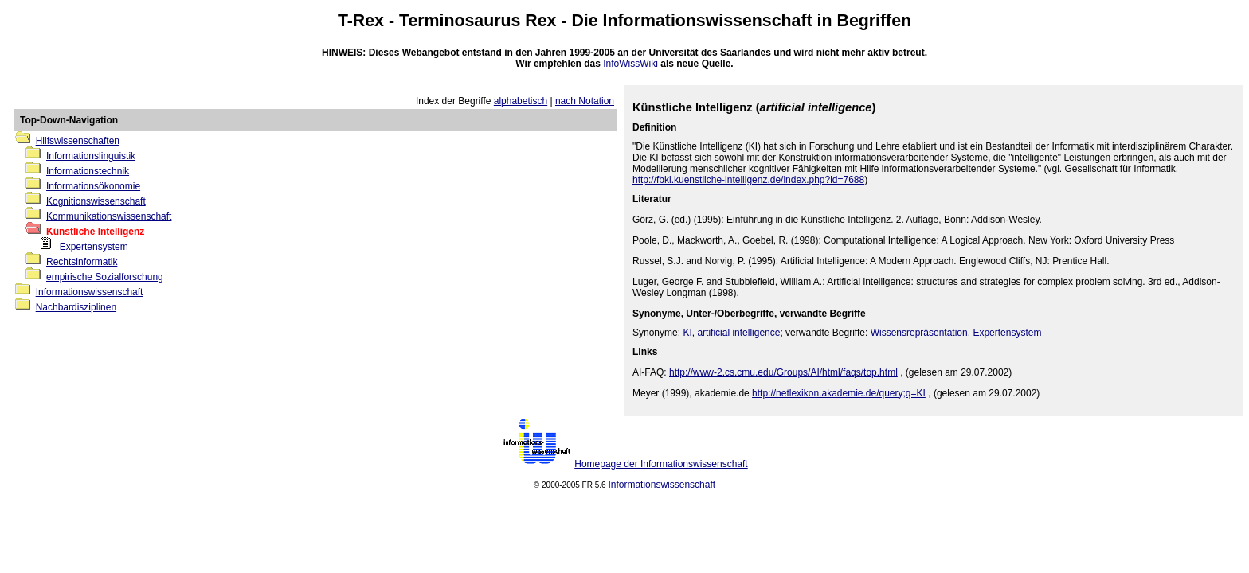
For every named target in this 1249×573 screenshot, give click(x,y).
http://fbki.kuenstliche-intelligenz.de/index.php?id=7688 (748, 179)
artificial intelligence (738, 332)
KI (687, 332)
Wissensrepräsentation (919, 332)
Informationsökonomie (93, 186)
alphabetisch (520, 101)
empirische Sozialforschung (104, 277)
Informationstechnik (87, 171)
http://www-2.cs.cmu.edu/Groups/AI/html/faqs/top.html (783, 372)
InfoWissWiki (630, 63)
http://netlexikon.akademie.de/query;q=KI (839, 393)
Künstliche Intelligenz (95, 231)
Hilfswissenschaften (77, 140)
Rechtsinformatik (81, 261)
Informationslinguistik (90, 156)
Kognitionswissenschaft (96, 201)
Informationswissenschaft (707, 20)
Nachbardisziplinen (76, 307)
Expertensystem (94, 246)
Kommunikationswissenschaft (108, 216)
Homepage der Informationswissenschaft (660, 464)
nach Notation (584, 101)
